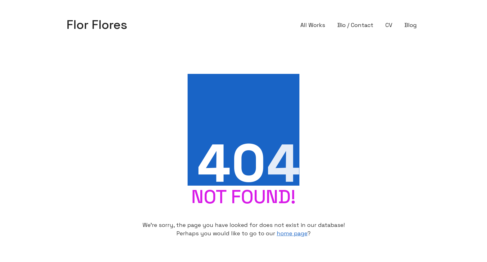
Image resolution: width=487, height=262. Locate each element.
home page (292, 233)
